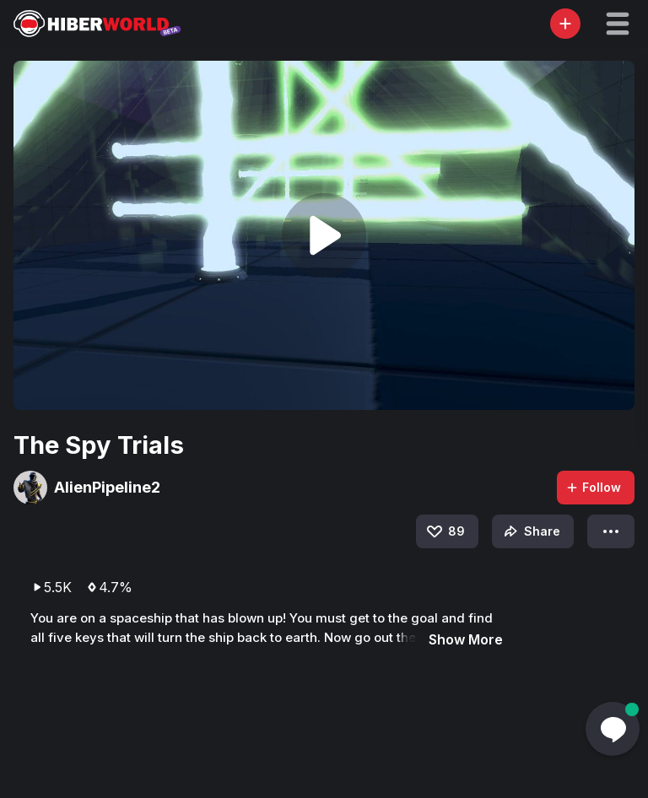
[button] (617, 23)
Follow (593, 487)
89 (444, 531)
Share (530, 531)
